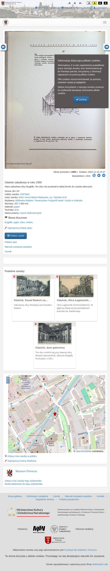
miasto (29, 222)
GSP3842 (25, 194)
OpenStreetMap (83, 451)
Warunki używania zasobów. (18, 247)
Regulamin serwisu (45, 499)
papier (17, 206)
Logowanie (100, 8)
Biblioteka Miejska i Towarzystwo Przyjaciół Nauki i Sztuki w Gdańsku (48, 200)
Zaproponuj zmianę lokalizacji (20, 461)
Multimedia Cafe (100, 564)
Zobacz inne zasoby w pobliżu (21, 456)
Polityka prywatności (69, 499)
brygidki (8, 222)
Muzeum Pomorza (26, 471)
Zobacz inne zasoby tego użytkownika (23, 481)
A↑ (80, 3)
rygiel (16, 222)
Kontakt (100, 496)
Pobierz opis (11, 242)
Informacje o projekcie (47, 8)
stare (22, 222)
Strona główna (15, 496)
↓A (69, 3)
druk (17, 210)
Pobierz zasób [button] (15, 235)
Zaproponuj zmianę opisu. (19, 228)
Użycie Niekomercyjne (30, 213)
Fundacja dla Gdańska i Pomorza (80, 550)
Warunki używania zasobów (76, 8)
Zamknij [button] (81, 99)
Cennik (8, 251)
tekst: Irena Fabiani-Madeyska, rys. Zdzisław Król (43, 197)
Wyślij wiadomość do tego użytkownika (23, 484)
